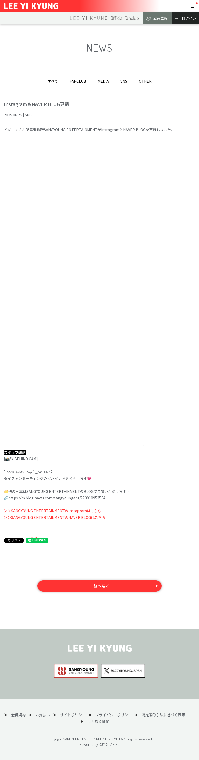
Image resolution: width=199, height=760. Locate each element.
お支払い (44, 714)
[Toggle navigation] (193, 6)
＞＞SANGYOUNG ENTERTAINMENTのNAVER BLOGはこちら (54, 517)
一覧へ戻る (99, 586)
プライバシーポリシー (111, 714)
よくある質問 (97, 721)
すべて (53, 81)
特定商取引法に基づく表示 (158, 714)
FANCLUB (78, 81)
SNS (123, 81)
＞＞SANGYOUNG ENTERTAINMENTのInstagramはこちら (52, 510)
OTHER (145, 81)
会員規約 (21, 714)
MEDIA (103, 81)
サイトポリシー (71, 714)
